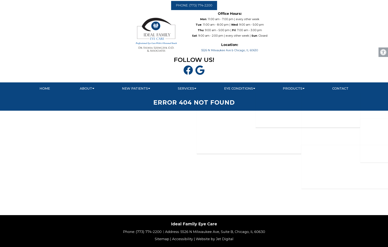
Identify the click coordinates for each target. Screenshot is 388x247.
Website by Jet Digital (214, 239)
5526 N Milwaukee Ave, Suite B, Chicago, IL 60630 (222, 232)
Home (45, 88)
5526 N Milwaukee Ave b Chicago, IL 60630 (229, 50)
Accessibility (182, 239)
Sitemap (162, 239)
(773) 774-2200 (149, 232)
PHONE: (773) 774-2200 (194, 5)
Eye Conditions (238, 88)
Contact (340, 88)
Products (292, 88)
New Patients (135, 88)
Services (186, 88)
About (86, 88)
